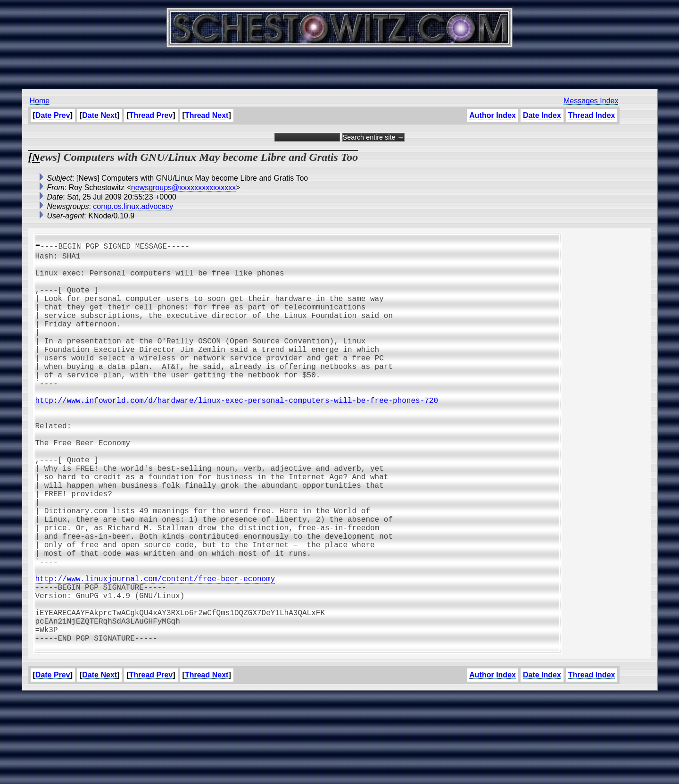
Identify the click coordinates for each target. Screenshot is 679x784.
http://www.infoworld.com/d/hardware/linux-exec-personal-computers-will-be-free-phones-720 (236, 434)
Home (40, 101)
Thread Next (206, 115)
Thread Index (591, 115)
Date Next (99, 115)
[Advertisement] (339, 66)
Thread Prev (151, 115)
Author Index (492, 115)
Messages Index (591, 101)
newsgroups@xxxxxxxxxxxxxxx (183, 187)
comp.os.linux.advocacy (133, 206)
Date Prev (52, 115)
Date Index (542, 115)
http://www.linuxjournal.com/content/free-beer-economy (155, 652)
